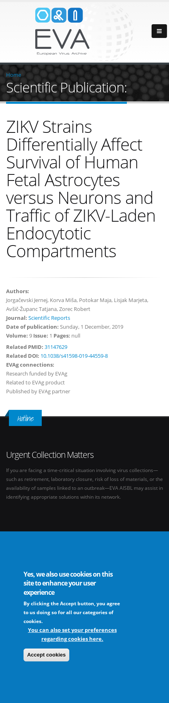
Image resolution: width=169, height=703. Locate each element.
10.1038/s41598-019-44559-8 (74, 355)
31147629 (56, 346)
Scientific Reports (49, 317)
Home (13, 74)
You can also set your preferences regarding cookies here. (72, 635)
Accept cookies (46, 656)
